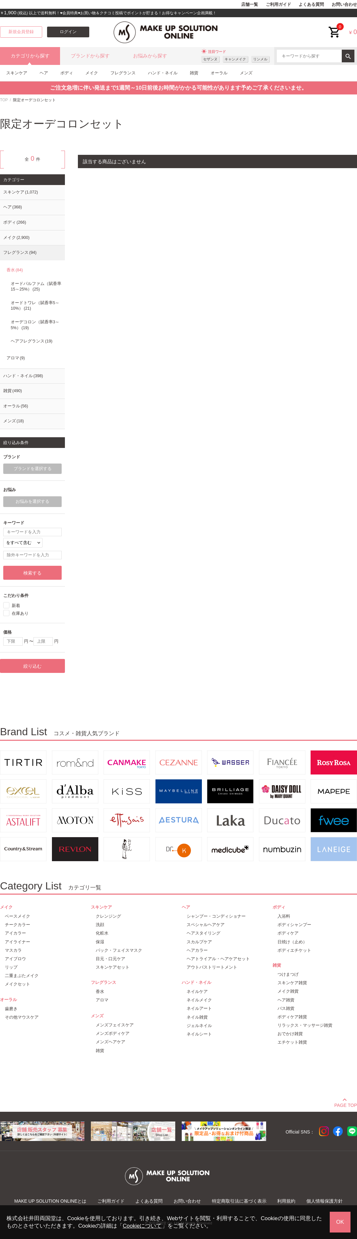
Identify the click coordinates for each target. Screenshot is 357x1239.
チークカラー (17, 924)
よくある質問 (311, 4)
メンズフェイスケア (115, 1024)
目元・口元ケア (110, 958)
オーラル (219, 72)
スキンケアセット (112, 967)
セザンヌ (210, 59)
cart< (334, 27)
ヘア (44, 72)
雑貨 (194, 72)
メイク (91, 72)
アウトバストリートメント (212, 967)
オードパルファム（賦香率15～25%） (36, 286)
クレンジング (108, 916)
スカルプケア (199, 941)
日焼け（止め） (292, 941)
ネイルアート (199, 1008)
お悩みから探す (150, 55)
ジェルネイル (199, 1025)
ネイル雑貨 (197, 1017)
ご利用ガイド (278, 4)
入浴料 (283, 916)
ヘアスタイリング (203, 933)
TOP (4, 100)
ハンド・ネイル (163, 72)
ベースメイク (17, 916)
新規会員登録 (21, 32)
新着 (16, 605)
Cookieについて (142, 1226)
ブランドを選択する (33, 468)
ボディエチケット (294, 950)
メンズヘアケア (110, 1041)
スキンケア (16, 72)
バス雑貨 (285, 1008)
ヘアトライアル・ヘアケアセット (218, 958)
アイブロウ (15, 958)
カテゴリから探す (30, 55)
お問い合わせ (344, 4)
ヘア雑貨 (285, 999)
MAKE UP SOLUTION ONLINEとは (50, 1201)
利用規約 (286, 1201)
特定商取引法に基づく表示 (239, 1201)
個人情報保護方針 (324, 1201)
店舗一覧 (249, 4)
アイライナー (17, 941)
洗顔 (100, 924)
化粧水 (102, 933)
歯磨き (11, 1008)
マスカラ (13, 950)
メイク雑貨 (288, 991)
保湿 (100, 941)
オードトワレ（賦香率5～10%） (35, 306)
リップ (11, 967)
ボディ (66, 72)
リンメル (260, 59)
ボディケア (288, 933)
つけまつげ (288, 974)
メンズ (246, 72)
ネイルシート (199, 1034)
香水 (14, 270)
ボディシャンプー (294, 924)
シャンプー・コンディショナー (216, 916)
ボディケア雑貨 (292, 1016)
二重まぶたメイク (22, 975)
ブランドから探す (90, 55)
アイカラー (15, 933)
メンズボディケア (112, 1033)
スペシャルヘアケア (206, 924)
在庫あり (20, 613)
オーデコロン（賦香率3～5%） (35, 325)
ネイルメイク (199, 999)
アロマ (15, 358)
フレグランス (123, 72)
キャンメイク (235, 59)
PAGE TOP (345, 1104)
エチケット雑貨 (292, 1042)
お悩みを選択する (32, 501)
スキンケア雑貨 (292, 982)
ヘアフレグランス (31, 341)
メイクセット (17, 984)
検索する (32, 573)
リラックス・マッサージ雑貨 (304, 1025)
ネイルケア (197, 991)
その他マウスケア (22, 1017)
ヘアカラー (197, 950)
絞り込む (32, 666)
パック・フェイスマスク (119, 950)
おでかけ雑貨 (290, 1033)
